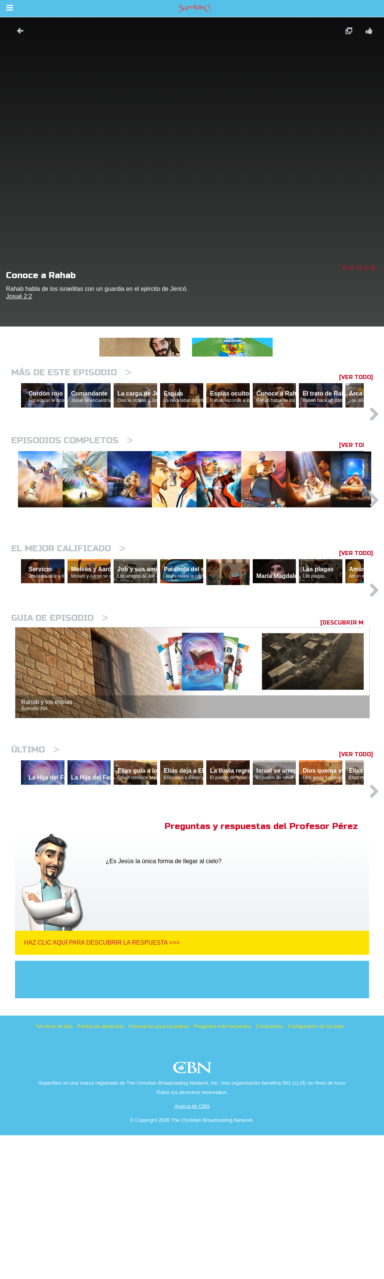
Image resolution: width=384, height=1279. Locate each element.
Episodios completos (72, 473)
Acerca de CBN (192, 1250)
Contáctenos (269, 1170)
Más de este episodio (71, 372)
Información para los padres (159, 1170)
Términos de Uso (53, 1170)
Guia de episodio (59, 729)
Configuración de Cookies (316, 1170)
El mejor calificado (68, 625)
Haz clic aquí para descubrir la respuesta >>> (102, 1086)
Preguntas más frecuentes (222, 1170)
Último (35, 861)
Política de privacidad (100, 1170)
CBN (193, 1213)
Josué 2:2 (19, 296)
